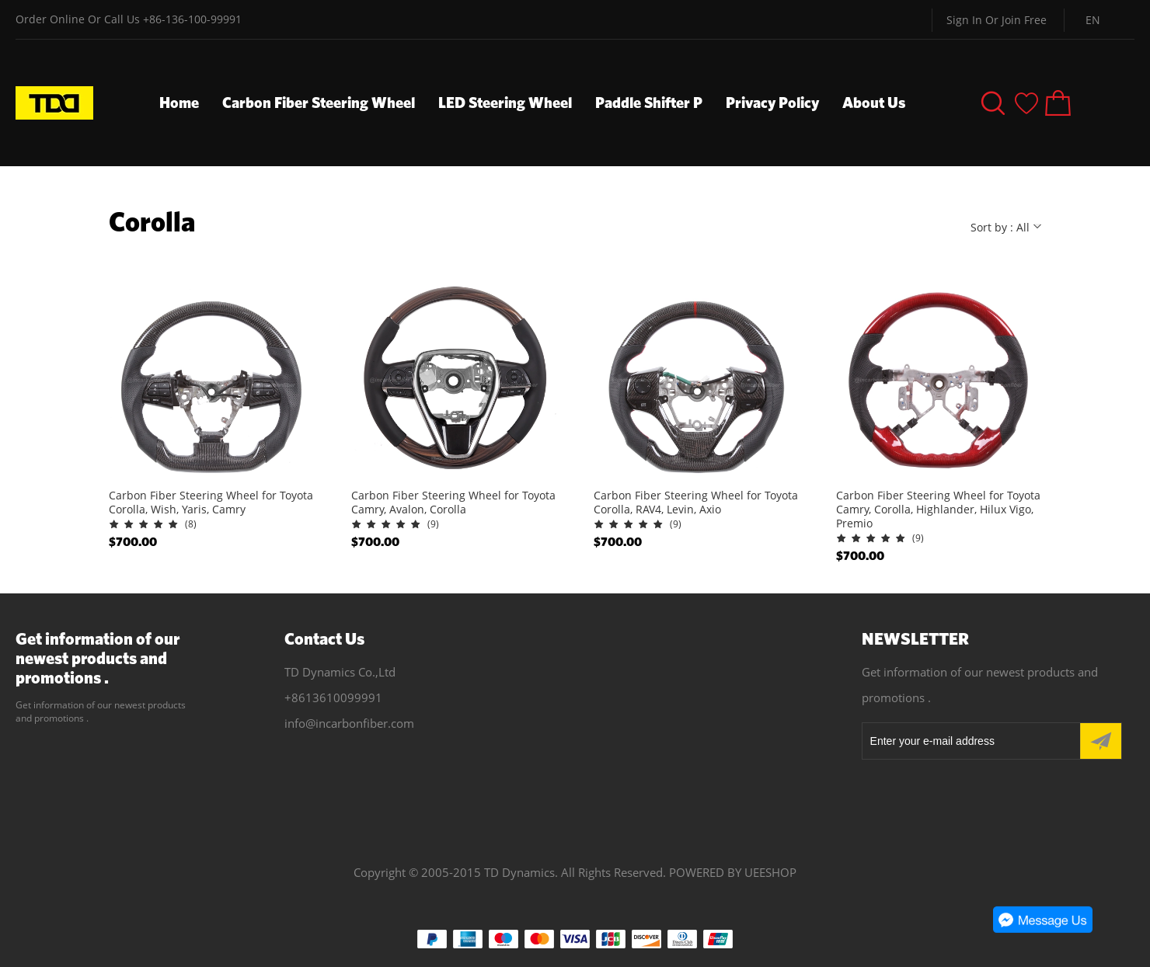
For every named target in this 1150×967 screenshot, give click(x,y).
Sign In (964, 19)
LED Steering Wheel (505, 102)
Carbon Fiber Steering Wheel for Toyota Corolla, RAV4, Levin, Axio (696, 503)
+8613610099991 (333, 697)
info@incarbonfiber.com (349, 723)
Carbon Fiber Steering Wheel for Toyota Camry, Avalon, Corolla (453, 503)
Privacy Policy (772, 102)
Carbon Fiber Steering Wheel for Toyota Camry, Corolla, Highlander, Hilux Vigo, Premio (938, 509)
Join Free (1024, 19)
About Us (873, 102)
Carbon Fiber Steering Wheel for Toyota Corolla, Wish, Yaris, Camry (211, 503)
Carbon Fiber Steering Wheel (318, 102)
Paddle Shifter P (648, 102)
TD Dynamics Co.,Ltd (340, 672)
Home (179, 102)
